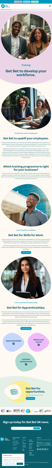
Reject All (13, 463)
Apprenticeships (25, 328)
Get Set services (24, 446)
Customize (6, 463)
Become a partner (31, 444)
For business (6, 9)
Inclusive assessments (26, 362)
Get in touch (30, 398)
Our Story (24, 449)
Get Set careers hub (31, 441)
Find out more (25, 252)
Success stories (30, 447)
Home (2, 9)
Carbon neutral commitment (31, 454)
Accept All (19, 463)
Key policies (31, 450)
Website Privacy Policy (45, 462)
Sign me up (36, 428)
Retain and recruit (39, 342)
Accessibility (35, 1)
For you (24, 440)
